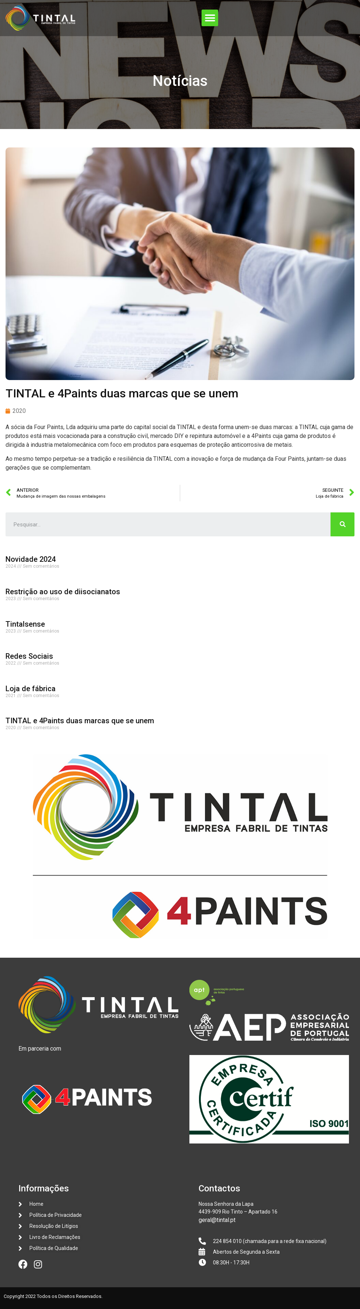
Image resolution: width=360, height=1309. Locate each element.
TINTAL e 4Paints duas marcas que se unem (80, 720)
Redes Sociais (29, 656)
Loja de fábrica (31, 688)
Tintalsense (25, 624)
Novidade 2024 (31, 559)
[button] (210, 18)
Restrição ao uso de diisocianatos (63, 591)
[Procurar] (342, 524)
